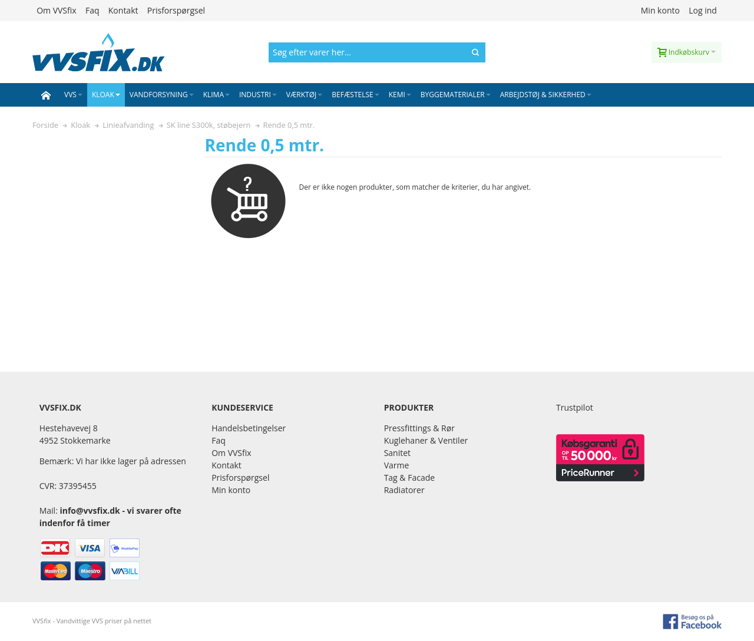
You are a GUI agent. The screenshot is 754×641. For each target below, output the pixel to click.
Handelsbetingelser (248, 428)
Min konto (660, 10)
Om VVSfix (56, 10)
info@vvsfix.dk (89, 510)
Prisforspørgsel (176, 10)
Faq (92, 10)
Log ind (703, 10)
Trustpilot (574, 407)
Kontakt (123, 10)
